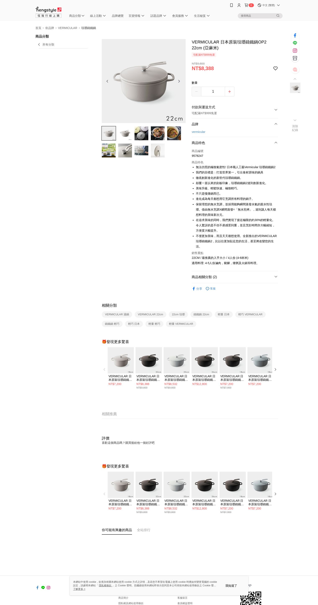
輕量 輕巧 (154, 323)
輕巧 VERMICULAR (250, 314)
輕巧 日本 (134, 323)
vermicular (198, 132)
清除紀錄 (295, 128)
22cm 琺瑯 (178, 314)
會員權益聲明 (185, 603)
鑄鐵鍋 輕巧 (112, 323)
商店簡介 (123, 597)
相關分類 (109, 305)
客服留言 (182, 597)
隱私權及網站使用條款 (130, 603)
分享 (197, 289)
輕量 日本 (224, 314)
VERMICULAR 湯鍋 (117, 314)
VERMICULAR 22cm (150, 314)
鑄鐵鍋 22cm (201, 314)
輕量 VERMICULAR (181, 323)
